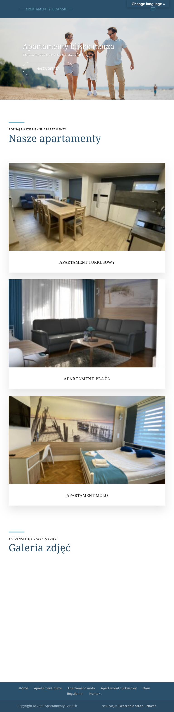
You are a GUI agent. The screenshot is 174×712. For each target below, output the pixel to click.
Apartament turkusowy (119, 688)
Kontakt (95, 693)
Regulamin (75, 693)
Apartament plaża (48, 688)
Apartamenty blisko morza (68, 46)
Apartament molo (81, 688)
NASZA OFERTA (47, 68)
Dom (146, 688)
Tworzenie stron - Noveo (137, 706)
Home (23, 688)
